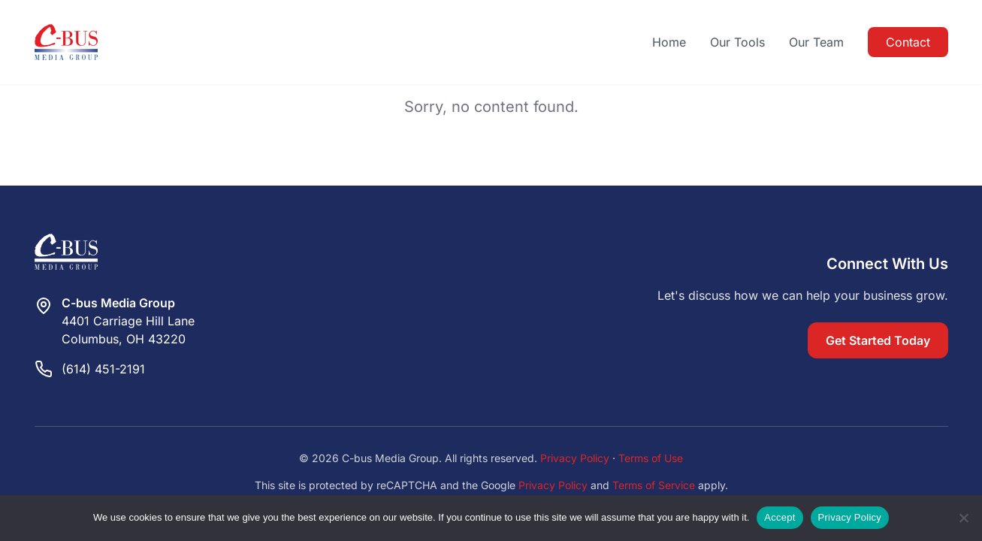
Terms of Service (653, 485)
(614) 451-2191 (103, 368)
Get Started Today (878, 340)
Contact (908, 42)
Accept (779, 517)
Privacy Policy (574, 458)
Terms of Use (650, 458)
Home (669, 42)
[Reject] (963, 517)
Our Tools (737, 42)
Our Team (816, 42)
